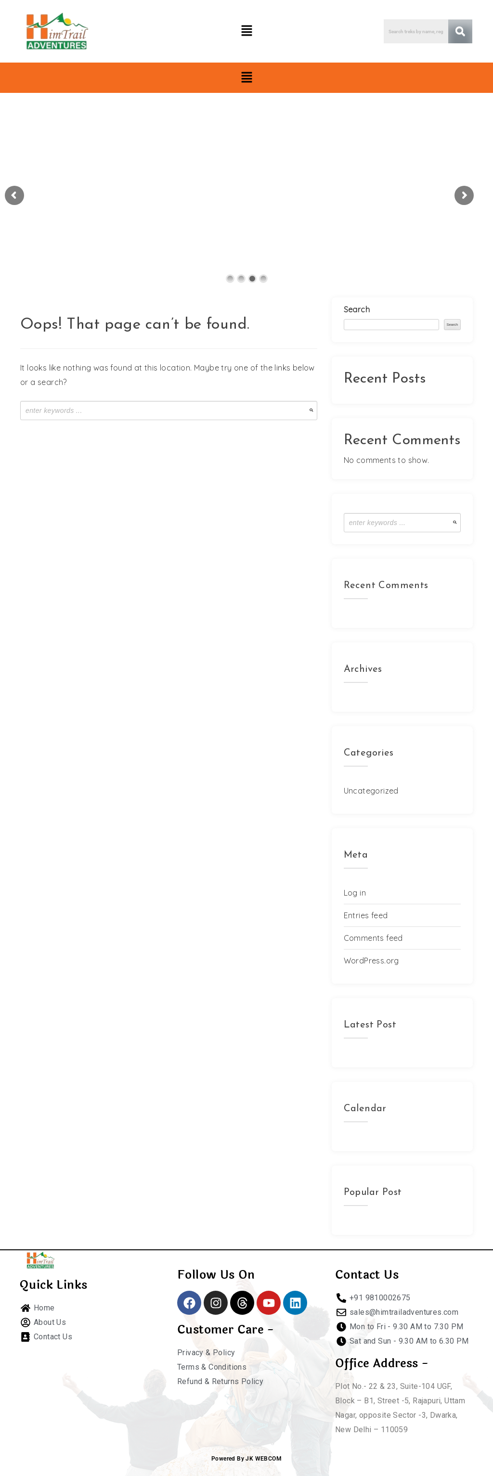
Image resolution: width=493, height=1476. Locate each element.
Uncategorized (371, 791)
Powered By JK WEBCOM (246, 1458)
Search (357, 309)
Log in (355, 893)
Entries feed (366, 915)
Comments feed (373, 938)
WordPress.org (371, 960)
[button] (246, 31)
